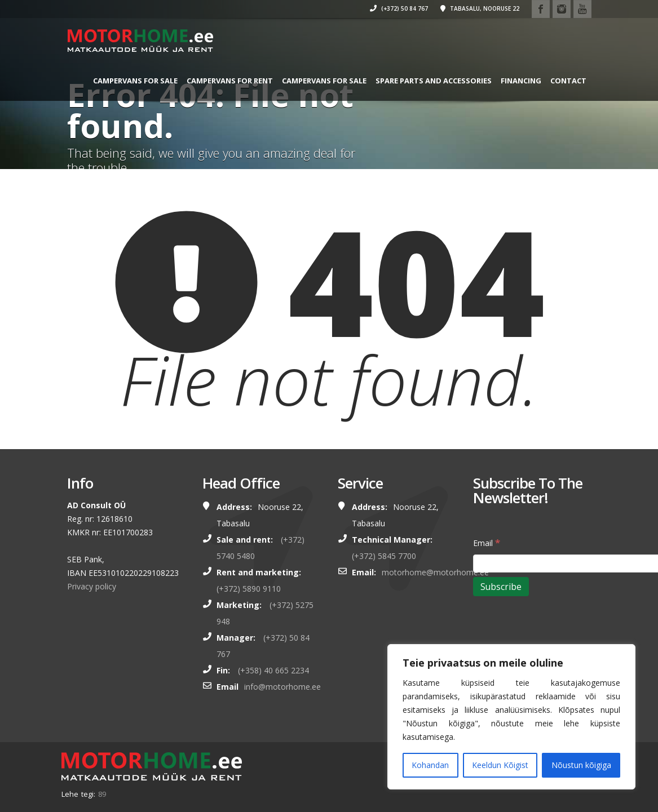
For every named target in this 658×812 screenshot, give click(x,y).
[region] (511, 716)
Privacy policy (91, 586)
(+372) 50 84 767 (380, 8)
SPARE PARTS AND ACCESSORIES (431, 81)
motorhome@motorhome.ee (435, 572)
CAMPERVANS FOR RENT (227, 81)
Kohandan (430, 765)
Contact (108, 125)
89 (102, 794)
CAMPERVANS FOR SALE (132, 81)
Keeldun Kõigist (500, 765)
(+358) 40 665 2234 (273, 670)
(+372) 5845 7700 (384, 556)
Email (486, 542)
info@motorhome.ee (282, 686)
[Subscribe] (501, 586)
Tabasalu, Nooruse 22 (461, 8)
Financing (518, 81)
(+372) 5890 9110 (249, 588)
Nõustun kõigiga (581, 765)
